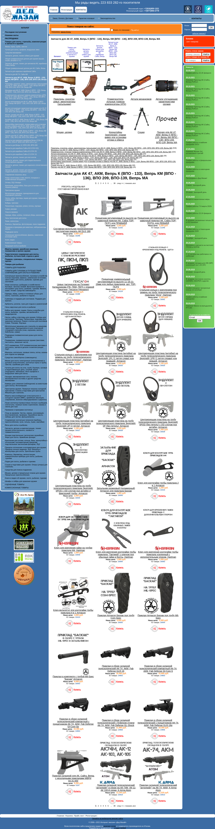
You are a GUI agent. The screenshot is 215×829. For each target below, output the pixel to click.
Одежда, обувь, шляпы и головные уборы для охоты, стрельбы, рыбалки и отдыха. (24, 295)
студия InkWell (120, 828)
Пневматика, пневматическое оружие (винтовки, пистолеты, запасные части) (25, 341)
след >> (120, 183)
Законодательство (107, 18)
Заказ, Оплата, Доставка (63, 18)
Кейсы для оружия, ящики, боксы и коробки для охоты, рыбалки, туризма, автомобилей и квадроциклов (24, 312)
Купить (77, 242)
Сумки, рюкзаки (11, 209)
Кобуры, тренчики (11, 203)
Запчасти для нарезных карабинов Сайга (20, 71)
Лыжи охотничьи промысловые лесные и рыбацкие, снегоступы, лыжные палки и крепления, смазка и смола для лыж (26, 405)
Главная (53, 10)
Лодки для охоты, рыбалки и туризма (20, 461)
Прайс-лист (79, 816)
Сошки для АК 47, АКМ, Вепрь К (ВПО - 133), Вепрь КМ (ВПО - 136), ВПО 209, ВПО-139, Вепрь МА (25, 132)
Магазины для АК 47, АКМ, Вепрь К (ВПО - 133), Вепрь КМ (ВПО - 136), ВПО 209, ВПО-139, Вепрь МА (25, 91)
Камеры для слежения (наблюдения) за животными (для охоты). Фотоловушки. (26, 385)
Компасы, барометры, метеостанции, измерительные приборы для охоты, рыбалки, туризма (24, 456)
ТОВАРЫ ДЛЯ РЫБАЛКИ (15, 267)
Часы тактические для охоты (15, 218)
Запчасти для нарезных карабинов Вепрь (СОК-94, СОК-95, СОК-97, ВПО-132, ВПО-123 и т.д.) (24, 141)
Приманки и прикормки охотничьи (19, 410)
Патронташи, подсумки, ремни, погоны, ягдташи (23, 206)
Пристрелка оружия (12, 190)
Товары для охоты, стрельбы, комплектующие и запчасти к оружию (72, 52)
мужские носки (110, 826)
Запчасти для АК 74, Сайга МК (16, 74)
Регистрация (66, 10)
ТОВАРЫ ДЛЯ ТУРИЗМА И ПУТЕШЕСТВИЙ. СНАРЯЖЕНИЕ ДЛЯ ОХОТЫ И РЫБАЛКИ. (23, 272)
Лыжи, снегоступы (12, 221)
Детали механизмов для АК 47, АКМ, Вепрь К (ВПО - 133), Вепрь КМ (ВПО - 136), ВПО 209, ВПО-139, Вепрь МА (25, 103)
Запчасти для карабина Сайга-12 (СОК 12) (21, 154)
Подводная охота (11, 232)
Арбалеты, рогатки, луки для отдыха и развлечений (26, 304)
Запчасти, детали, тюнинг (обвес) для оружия (22, 56)
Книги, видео (10, 240)
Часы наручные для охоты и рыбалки (20, 307)
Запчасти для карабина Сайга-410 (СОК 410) (22, 148)
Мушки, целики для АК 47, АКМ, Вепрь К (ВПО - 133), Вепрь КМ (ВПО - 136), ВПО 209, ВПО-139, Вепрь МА (25, 115)
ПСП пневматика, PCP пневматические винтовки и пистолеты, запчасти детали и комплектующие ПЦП (26, 347)
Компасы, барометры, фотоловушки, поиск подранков (25, 224)
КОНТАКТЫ (81, 10)
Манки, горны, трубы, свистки (16, 47)
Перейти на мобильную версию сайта (107, 818)
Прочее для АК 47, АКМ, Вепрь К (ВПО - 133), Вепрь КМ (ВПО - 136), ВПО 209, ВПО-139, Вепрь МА (26, 136)
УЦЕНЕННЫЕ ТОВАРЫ (14, 484)
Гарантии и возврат (87, 18)
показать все (130, 183)
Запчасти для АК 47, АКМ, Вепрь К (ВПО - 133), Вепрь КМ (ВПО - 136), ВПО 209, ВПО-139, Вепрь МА (113, 49)
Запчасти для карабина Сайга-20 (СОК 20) (21, 151)
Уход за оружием (11, 212)
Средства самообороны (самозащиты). (21, 357)
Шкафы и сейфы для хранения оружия (21, 481)
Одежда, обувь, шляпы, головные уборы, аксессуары (25, 215)
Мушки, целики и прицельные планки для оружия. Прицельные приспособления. (25, 474)
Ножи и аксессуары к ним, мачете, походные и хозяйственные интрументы (22, 178)
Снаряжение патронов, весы (15, 175)
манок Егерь (66, 32)
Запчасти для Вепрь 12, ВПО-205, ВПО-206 (21, 145)
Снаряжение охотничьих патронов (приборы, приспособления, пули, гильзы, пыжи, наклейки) (24, 421)
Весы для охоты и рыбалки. (16, 425)
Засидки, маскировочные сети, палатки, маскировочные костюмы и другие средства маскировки (23, 378)
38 (114, 183)
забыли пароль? (199, 33)
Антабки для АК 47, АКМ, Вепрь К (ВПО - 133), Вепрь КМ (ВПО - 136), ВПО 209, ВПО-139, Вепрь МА (26, 120)
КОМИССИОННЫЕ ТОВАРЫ (16, 488)
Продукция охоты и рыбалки (15, 246)
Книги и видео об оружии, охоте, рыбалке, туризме (26, 478)
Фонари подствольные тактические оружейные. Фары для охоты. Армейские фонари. (24, 436)
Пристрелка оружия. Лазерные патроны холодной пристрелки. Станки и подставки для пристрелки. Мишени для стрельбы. (25, 391)
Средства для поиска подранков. (18, 470)
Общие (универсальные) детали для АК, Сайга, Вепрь (25, 68)
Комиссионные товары (13, 243)
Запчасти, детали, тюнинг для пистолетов (20, 157)
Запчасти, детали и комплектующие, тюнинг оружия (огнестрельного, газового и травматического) (23, 430)
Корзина (69, 816)
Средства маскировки (13, 53)
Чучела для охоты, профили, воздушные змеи (22, 50)
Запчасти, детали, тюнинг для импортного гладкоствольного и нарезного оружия (20, 171)
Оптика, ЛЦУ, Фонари (13, 182)
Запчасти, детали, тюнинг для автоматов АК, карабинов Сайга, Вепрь (100, 51)
